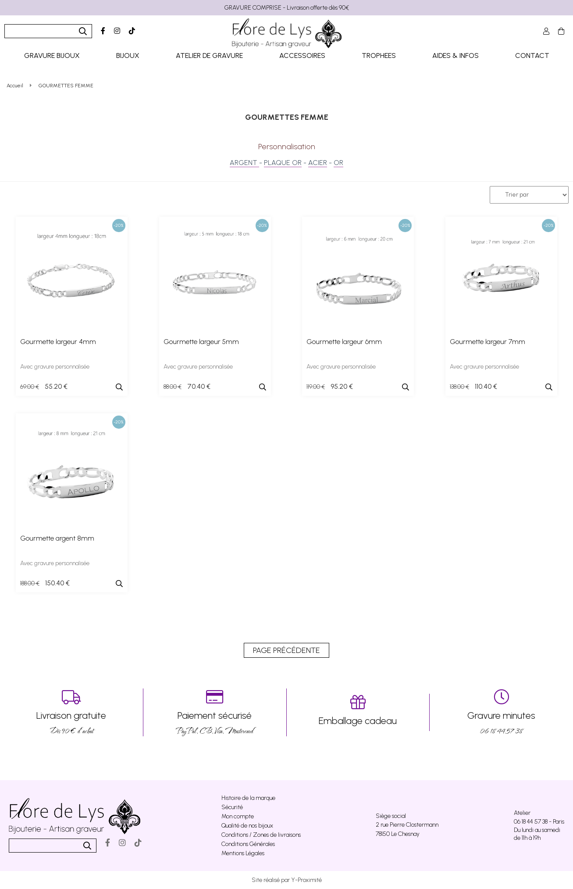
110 (486, 386)
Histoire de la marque (248, 798)
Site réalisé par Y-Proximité (287, 880)
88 (173, 387)
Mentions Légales (242, 853)
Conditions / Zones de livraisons (261, 835)
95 (342, 386)
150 (57, 583)
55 (56, 386)
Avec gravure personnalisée (54, 366)
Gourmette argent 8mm (57, 538)
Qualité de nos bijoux (247, 825)
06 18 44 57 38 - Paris (539, 821)
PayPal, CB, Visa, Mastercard (215, 712)
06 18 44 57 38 (501, 712)
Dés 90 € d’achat (71, 712)
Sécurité (232, 807)
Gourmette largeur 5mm (201, 341)
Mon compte (237, 816)
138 (459, 387)
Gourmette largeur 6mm (344, 341)
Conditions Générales (248, 844)
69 (29, 387)
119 (315, 387)
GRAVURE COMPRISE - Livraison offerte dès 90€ (286, 7)
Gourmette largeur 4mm (58, 341)
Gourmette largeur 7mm (487, 341)
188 (29, 583)
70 (198, 386)
